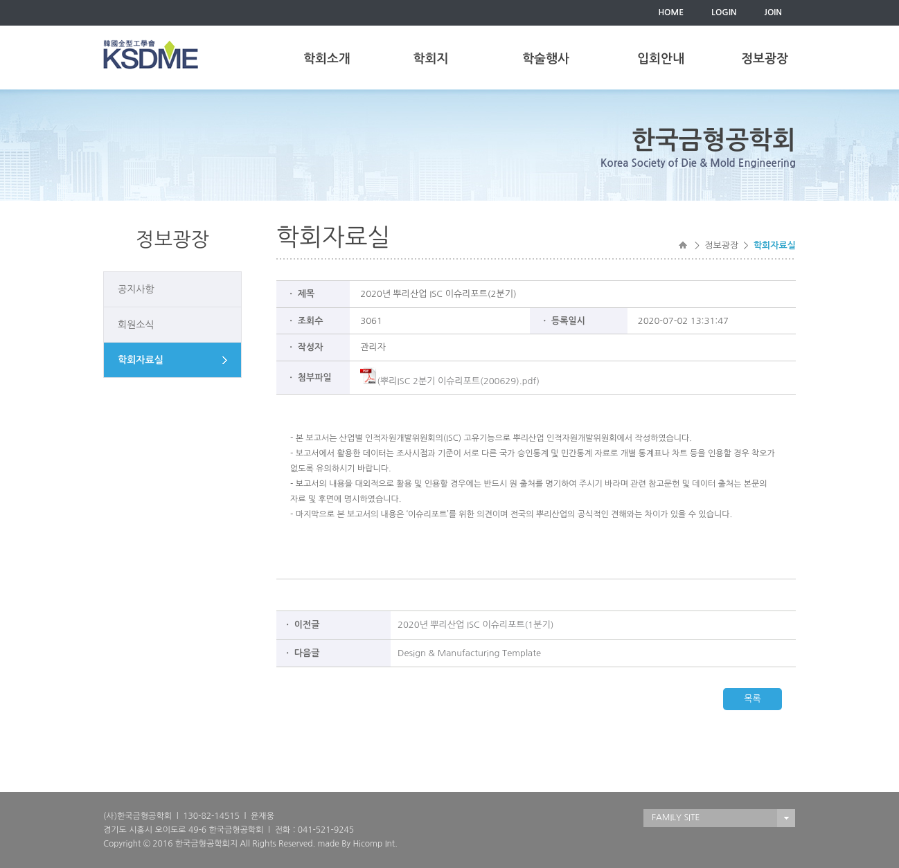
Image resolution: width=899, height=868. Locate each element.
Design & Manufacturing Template (469, 653)
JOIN (773, 12)
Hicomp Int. (375, 844)
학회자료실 (140, 360)
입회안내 (660, 59)
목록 (752, 698)
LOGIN (723, 12)
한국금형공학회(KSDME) (150, 54)
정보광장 (764, 59)
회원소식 (136, 324)
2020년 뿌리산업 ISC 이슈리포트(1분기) (475, 624)
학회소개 (326, 59)
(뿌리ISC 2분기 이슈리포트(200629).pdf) (450, 381)
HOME (671, 12)
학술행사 (545, 59)
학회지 (431, 59)
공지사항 (136, 289)
